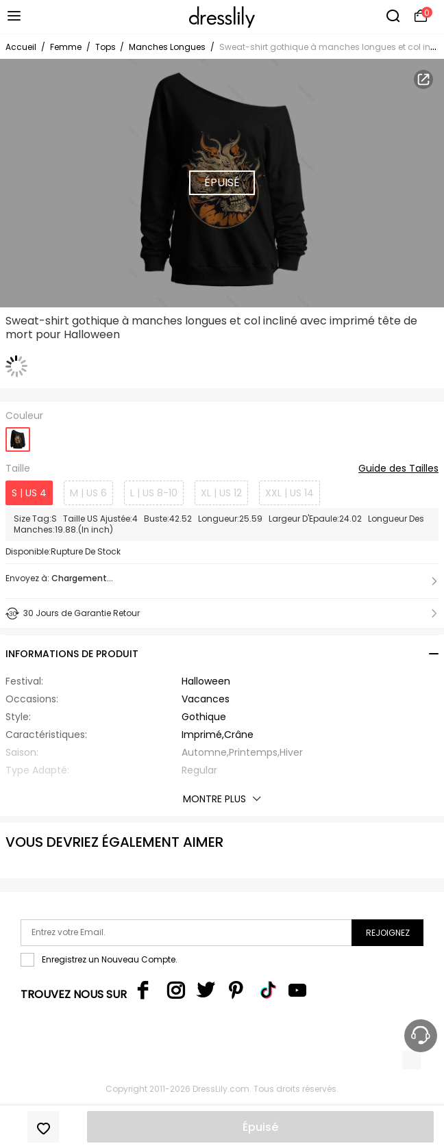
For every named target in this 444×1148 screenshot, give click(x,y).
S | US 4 (29, 493)
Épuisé (260, 1127)
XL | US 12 (221, 493)
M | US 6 (88, 493)
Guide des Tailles (398, 469)
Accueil (20, 47)
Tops (106, 47)
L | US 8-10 (153, 493)
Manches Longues (167, 47)
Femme (66, 47)
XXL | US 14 (289, 493)
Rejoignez (388, 933)
